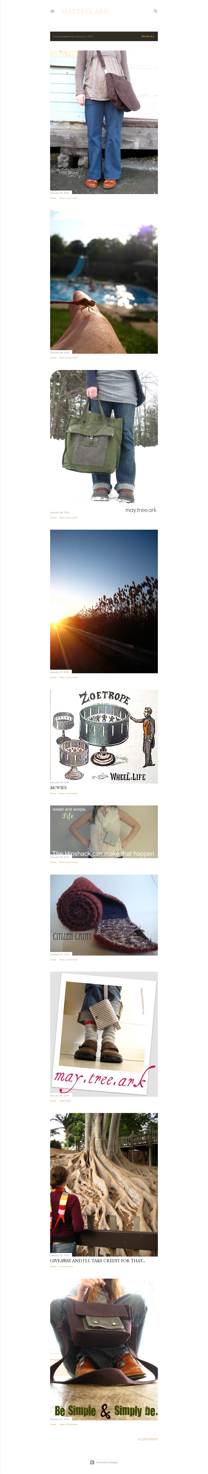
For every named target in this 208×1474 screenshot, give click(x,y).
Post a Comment (68, 198)
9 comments (66, 1266)
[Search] (155, 10)
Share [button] (53, 198)
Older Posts (148, 1439)
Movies (58, 787)
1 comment (65, 1100)
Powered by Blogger (104, 1462)
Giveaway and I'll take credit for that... (97, 1260)
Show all (148, 36)
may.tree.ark (84, 11)
